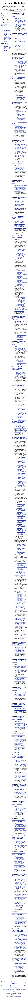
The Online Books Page (14, 3)
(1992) (20, 710)
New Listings (13, 985)
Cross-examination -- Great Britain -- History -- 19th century (19, 913)
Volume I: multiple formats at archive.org (21, 272)
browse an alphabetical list (15, 9)
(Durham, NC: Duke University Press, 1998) (20, 776)
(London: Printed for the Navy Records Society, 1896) (20, 573)
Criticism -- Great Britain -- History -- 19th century (19, 876)
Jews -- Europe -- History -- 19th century (7, 36)
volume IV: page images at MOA (21, 306)
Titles (24, 985)
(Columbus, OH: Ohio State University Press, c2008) (20, 679)
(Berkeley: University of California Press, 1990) (20, 967)
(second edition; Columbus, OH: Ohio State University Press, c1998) (20, 743)
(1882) (20, 310)
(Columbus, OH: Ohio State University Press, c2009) (20, 810)
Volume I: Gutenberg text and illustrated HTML (21, 595)
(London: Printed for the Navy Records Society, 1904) (20, 622)
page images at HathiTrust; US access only (21, 97)
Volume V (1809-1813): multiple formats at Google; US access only (21, 479)
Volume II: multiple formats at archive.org (22, 276)
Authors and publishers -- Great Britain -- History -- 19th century (18, 705)
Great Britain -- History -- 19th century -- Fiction (18, 343)
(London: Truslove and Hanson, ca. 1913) (20, 65)
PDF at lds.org (20, 99)
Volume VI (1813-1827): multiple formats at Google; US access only (21, 484)
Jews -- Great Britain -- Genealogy (18, 77)
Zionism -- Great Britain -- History (19, 103)
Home (2, 985)
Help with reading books (7, 982)
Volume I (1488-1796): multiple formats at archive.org (21, 457)
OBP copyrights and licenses (14, 996)
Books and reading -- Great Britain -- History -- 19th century (18, 735)
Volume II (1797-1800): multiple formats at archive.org (21, 463)
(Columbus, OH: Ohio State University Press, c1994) (20, 884)
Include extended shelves (20, 8)
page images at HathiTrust (20, 338)
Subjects (12, 987)
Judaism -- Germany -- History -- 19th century (18, 217)
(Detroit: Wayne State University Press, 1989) (20, 188)
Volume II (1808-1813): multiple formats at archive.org (21, 410)
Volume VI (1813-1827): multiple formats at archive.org (21, 532)
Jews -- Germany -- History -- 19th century (19, 198)
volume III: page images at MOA (21, 303)
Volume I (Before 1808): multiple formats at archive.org (21, 404)
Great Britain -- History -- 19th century (7, 40)
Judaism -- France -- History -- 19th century (17, 182)
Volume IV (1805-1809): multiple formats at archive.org (21, 473)
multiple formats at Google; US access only (21, 545)
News (7, 989)
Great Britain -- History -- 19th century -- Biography (18, 317)
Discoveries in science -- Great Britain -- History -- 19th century (18, 930)
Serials (16, 987)
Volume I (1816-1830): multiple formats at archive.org (21, 251)
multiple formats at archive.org (21, 115)
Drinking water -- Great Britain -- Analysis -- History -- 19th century (19, 959)
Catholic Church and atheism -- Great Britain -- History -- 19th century (19, 786)
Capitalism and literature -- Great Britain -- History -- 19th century (18, 756)
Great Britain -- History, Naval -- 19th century (19, 437)
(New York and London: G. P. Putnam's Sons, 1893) (20, 150)
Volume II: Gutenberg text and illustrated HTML (21, 599)
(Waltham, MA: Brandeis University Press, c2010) (20, 168)
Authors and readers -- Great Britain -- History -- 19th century (18, 718)
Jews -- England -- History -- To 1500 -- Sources (19, 141)
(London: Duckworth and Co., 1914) (20, 606)
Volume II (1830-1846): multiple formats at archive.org (21, 256)
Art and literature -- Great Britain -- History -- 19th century (19, 661)
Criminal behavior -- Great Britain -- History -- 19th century (18, 853)
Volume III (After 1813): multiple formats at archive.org (21, 415)
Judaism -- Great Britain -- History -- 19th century (7, 48)
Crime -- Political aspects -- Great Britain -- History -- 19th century (19, 837)
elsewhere (3, 25)
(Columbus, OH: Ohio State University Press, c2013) (20, 695)
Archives (18, 989)
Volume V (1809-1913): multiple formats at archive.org (21, 527)
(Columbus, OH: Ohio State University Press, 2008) (20, 651)
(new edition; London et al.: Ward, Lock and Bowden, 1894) (20, 348)
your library (3, 24)
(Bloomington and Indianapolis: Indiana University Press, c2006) (20, 205)
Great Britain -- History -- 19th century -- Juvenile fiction (18, 368)
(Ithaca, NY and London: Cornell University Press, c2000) (20, 764)
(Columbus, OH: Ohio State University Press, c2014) (20, 668)
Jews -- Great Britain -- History (7, 32)
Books (3, 989)
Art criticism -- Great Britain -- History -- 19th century (18, 689)
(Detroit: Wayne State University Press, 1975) (20, 129)
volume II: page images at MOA (21, 301)
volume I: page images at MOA (21, 298)
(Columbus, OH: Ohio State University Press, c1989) (20, 725)
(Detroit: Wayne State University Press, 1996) (20, 22)
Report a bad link (18, 982)
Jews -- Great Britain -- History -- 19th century (18, 15)
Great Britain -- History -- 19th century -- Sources (18, 385)
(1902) (20, 323)
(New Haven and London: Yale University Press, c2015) (20, 920)
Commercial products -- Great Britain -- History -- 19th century (18, 820)
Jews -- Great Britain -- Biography (18, 57)
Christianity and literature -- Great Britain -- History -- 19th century (18, 803)
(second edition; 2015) (20, 429)
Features (12, 989)
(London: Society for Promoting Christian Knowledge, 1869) (20, 375)
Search (7, 985)
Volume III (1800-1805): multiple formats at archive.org (21, 468)
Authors (20, 985)
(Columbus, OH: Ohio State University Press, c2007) (19, 863)
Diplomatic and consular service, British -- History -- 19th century (18, 421)
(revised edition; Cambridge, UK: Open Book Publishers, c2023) (20, 942)
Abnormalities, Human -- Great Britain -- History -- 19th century (18, 644)
